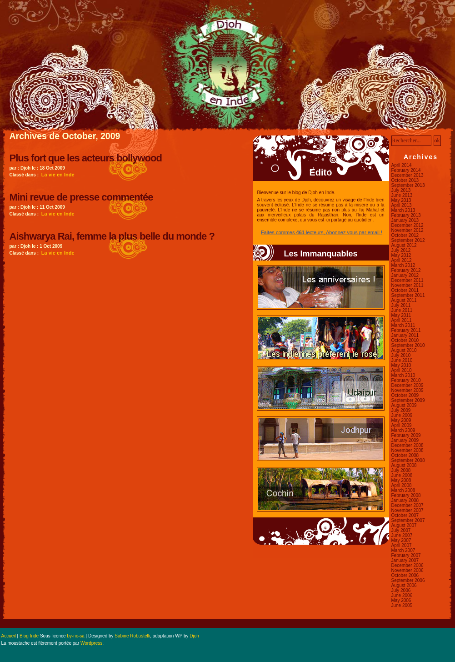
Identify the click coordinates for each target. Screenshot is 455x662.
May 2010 (401, 365)
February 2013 (406, 215)
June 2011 (402, 310)
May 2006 (401, 600)
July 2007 (401, 530)
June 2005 (402, 605)
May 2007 (401, 540)
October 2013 (405, 180)
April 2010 (401, 370)
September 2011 (408, 295)
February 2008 (406, 495)
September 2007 (408, 520)
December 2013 (407, 175)
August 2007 (404, 525)
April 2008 (401, 485)
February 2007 (406, 555)
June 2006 (402, 595)
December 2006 (407, 565)
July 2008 (401, 470)
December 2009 (407, 385)
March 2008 (403, 490)
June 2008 (402, 475)
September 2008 (408, 460)
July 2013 (401, 190)
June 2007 (402, 535)
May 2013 (401, 200)
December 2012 (407, 225)
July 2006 (401, 590)
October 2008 (405, 455)
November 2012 (407, 230)
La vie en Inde (58, 174)
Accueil (8, 635)
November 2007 (407, 510)
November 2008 (407, 450)
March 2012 (403, 265)
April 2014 (401, 165)
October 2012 (405, 235)
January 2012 (405, 275)
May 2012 (401, 255)
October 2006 (405, 575)
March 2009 (403, 430)
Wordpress (91, 643)
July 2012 (401, 250)
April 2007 (401, 545)
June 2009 (402, 415)
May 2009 (401, 420)
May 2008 (401, 480)
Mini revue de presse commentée (81, 197)
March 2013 (403, 210)
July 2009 (401, 410)
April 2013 (401, 205)
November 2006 (407, 570)
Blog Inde (29, 635)
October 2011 (405, 290)
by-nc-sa (75, 635)
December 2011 (407, 280)
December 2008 (407, 445)
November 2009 (407, 390)
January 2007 (405, 560)
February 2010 (406, 380)
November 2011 (407, 285)
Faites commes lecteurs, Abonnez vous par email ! (321, 232)
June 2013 (402, 195)
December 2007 (407, 505)
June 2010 (402, 360)
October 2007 (405, 515)
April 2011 (401, 320)
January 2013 (405, 220)
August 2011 (404, 300)
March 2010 (403, 375)
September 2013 (408, 185)
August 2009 (404, 405)
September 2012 (408, 240)
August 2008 (404, 465)
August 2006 (404, 585)
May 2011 (401, 315)
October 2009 (405, 395)
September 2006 (408, 580)
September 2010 (408, 345)
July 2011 (401, 305)
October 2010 (405, 340)
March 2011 (403, 325)
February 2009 (406, 435)
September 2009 (408, 400)
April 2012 (401, 260)
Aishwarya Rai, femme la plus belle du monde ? (112, 236)
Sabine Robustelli (132, 635)
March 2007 (403, 550)
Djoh (194, 635)
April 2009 (401, 425)
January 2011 (405, 335)
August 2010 (404, 350)
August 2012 (404, 245)
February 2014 (406, 170)
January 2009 (405, 440)
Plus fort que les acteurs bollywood (86, 158)
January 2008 (405, 500)
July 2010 (401, 355)
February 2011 (406, 330)
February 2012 (406, 270)
